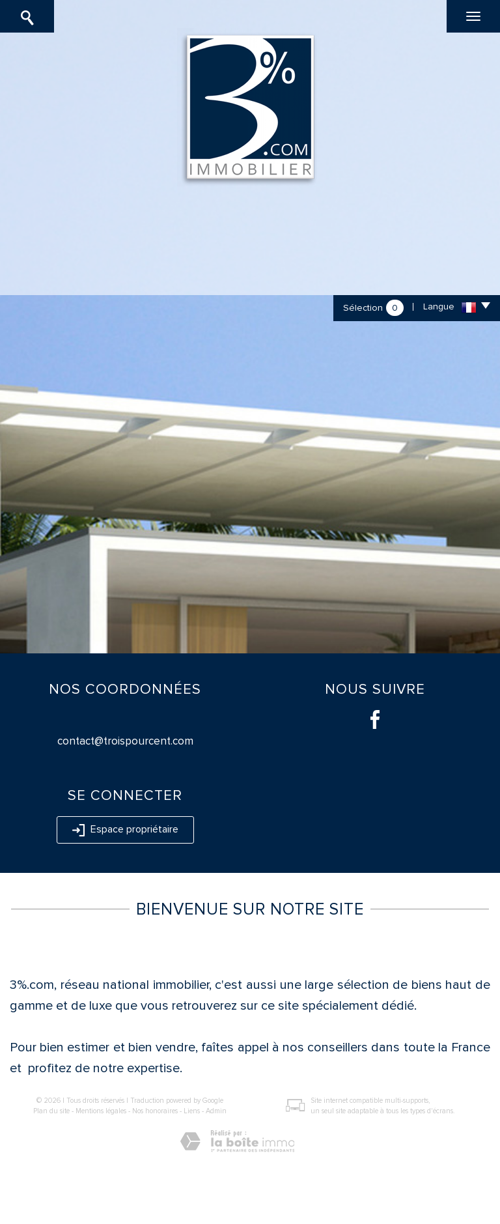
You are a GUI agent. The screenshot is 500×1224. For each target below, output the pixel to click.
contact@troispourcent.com (125, 741)
